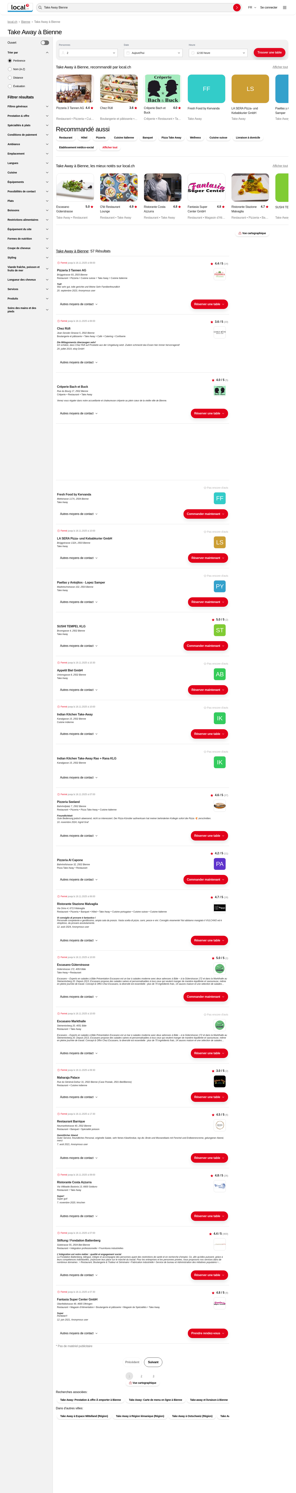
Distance (18, 77)
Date (126, 45)
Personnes (64, 45)
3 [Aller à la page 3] (153, 1376)
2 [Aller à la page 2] (141, 1376)
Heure (192, 45)
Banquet (148, 137)
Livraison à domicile (248, 137)
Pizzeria (100, 137)
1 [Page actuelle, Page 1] (129, 1376)
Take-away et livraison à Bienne (209, 1399)
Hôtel (84, 137)
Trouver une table (269, 52)
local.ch (12, 21)
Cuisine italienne (124, 137)
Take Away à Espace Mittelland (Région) (84, 1416)
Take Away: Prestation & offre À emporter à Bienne (90, 1399)
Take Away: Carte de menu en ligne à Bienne (155, 1399)
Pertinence (19, 60)
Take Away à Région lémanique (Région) (140, 1416)
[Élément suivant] (277, 97)
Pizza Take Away (171, 137)
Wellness (195, 137)
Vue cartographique (142, 1382)
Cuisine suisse (218, 137)
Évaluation (19, 86)
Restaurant (65, 137)
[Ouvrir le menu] (284, 7)
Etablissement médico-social (76, 147)
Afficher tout (280, 67)
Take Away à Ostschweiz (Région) (192, 1416)
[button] (252, 7)
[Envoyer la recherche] (237, 7)
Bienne (25, 21)
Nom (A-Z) (19, 69)
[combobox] (139, 7)
